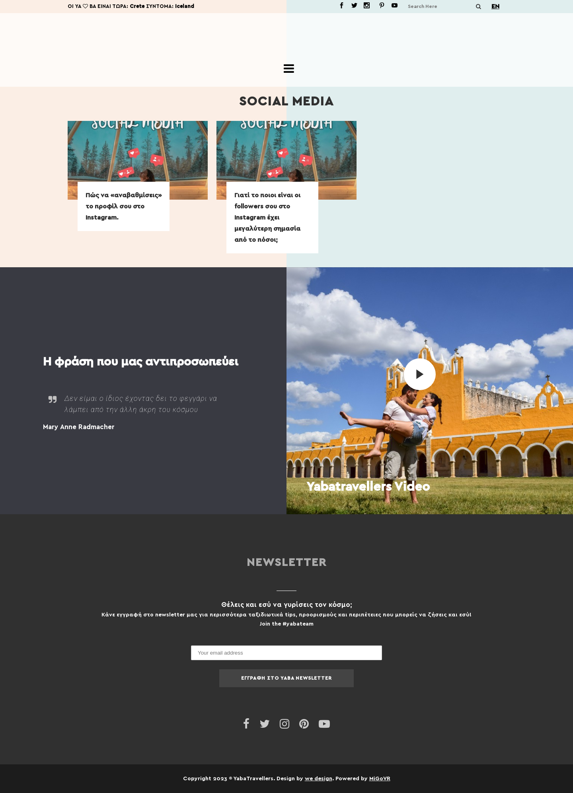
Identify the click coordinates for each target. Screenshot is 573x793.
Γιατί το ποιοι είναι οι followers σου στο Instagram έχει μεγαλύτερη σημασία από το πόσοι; (267, 217)
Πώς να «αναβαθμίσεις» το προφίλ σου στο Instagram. (124, 206)
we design (318, 778)
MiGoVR (379, 778)
